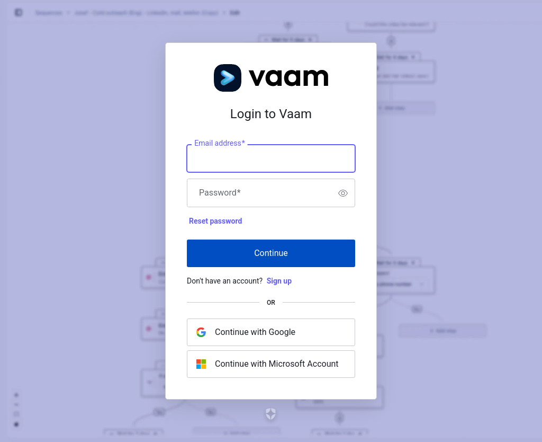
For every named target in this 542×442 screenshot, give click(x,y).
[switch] (343, 193)
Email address (219, 143)
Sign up (279, 281)
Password (220, 193)
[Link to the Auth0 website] (271, 414)
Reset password (215, 221)
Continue (271, 253)
